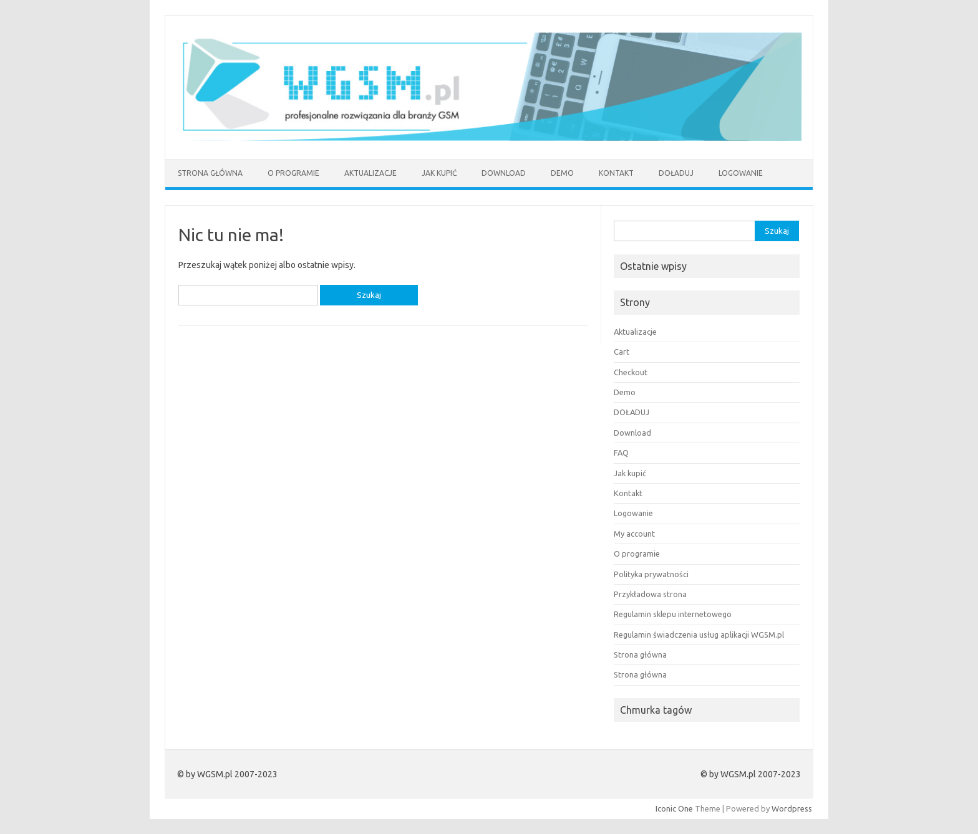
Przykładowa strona (650, 594)
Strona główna (210, 173)
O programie (293, 173)
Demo (562, 173)
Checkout (630, 372)
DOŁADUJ (676, 173)
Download (504, 173)
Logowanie (741, 173)
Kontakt (616, 173)
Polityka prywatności (651, 574)
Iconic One (674, 808)
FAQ (621, 452)
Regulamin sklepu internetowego (673, 614)
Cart (621, 351)
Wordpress (792, 808)
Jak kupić (439, 173)
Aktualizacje (370, 173)
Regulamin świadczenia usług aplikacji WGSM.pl (699, 634)
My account (634, 533)
